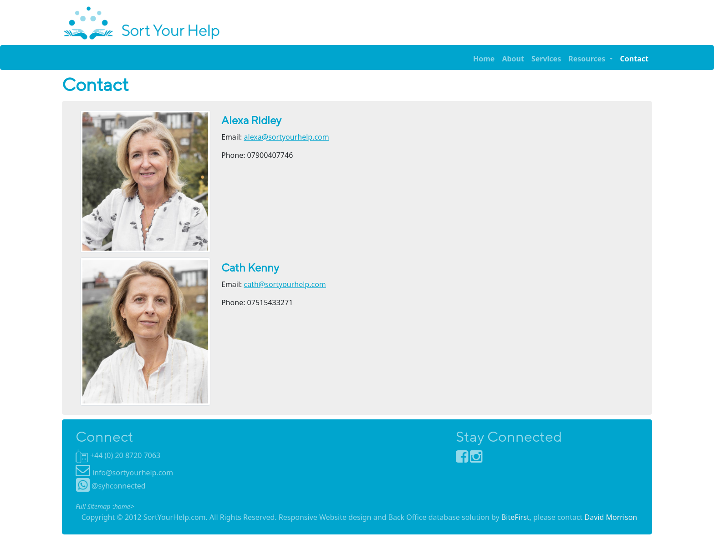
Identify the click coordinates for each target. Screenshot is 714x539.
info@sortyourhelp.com (132, 473)
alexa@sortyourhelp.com (286, 137)
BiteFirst (515, 517)
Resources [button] (587, 59)
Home (484, 59)
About (513, 59)
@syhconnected (111, 486)
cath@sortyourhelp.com (285, 284)
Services (546, 59)
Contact (634, 59)
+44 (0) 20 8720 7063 (125, 455)
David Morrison (611, 517)
